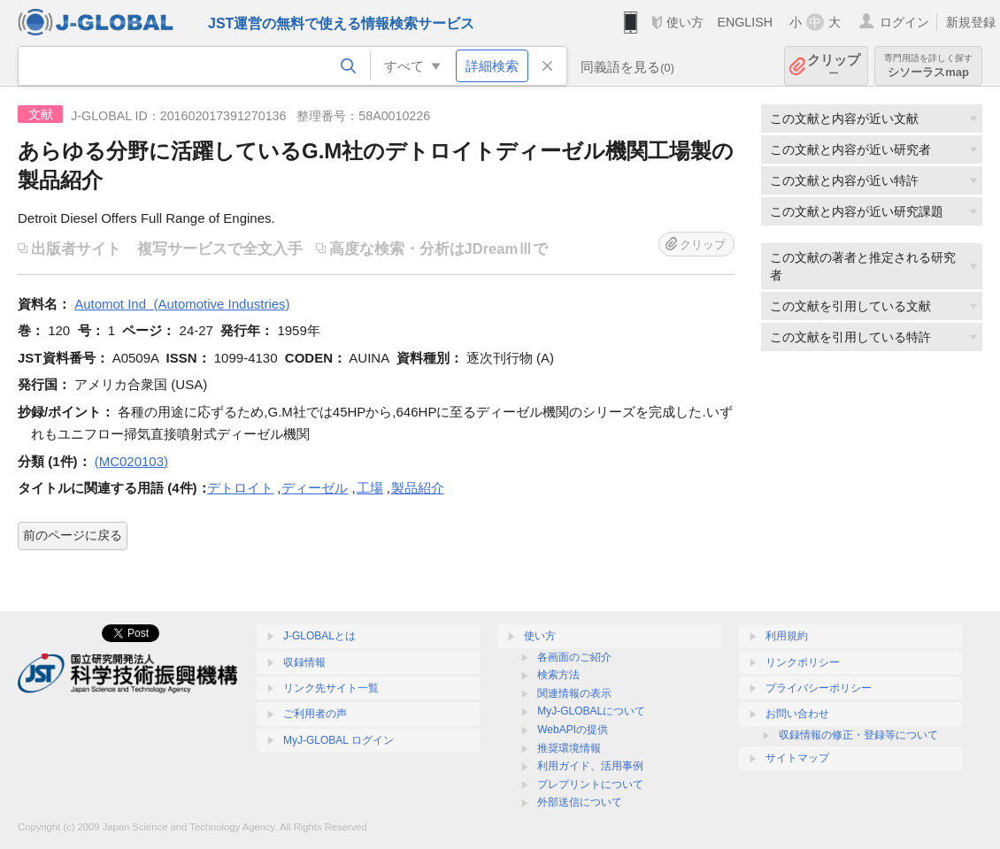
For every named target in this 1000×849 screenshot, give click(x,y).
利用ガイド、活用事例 (590, 766)
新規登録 (971, 22)
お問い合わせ (797, 714)
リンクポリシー (802, 662)
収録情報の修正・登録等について (858, 735)
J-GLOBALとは (319, 636)
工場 (370, 487)
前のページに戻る (72, 535)
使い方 (685, 22)
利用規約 (786, 636)
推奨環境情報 (569, 748)
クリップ (833, 66)
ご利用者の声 (315, 714)
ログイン (904, 22)
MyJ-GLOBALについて (591, 711)
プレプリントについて (590, 784)
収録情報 (304, 662)
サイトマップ (797, 758)
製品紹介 (417, 487)
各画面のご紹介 (574, 657)
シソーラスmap (928, 66)
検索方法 (558, 675)
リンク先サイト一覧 (331, 688)
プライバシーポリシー (818, 688)
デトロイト (240, 487)
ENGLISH (745, 22)
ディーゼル (314, 487)
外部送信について (579, 802)
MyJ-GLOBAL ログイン (338, 740)
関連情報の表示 (574, 693)
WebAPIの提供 (572, 729)
